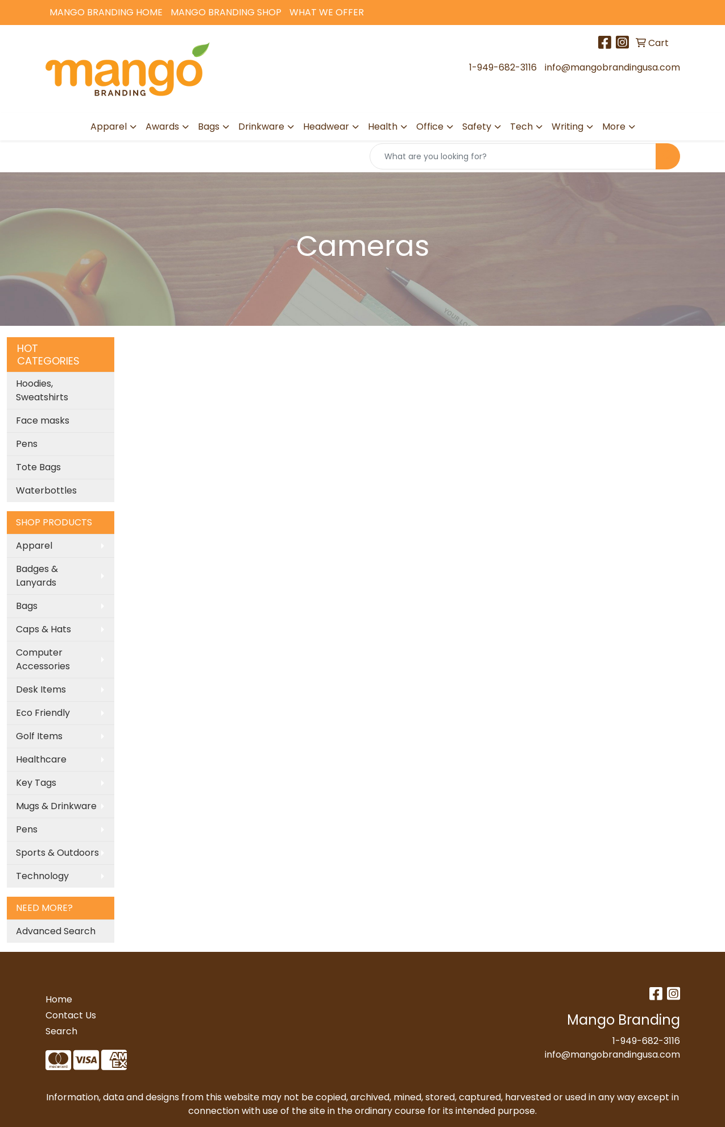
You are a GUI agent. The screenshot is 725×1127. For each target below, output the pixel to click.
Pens (27, 443)
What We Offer (326, 12)
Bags (27, 605)
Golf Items (39, 736)
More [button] (613, 126)
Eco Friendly (43, 712)
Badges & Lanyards (37, 575)
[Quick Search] (513, 156)
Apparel (34, 545)
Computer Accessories (43, 659)
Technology (42, 875)
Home (58, 999)
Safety (476, 126)
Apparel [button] (108, 126)
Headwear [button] (326, 126)
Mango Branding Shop (226, 12)
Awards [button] (162, 126)
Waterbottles (46, 490)
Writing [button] (567, 126)
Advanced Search (56, 931)
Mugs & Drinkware (56, 806)
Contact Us (70, 1015)
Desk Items (41, 689)
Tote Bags (38, 467)
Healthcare (41, 759)
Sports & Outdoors (57, 852)
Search (61, 1031)
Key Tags (36, 782)
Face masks (42, 420)
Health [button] (382, 126)
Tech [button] (521, 126)
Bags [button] (208, 126)
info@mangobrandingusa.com (612, 67)
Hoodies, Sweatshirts (42, 390)
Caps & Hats (43, 629)
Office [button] (430, 126)
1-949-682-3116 (503, 67)
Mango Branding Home (106, 12)
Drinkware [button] (261, 126)
